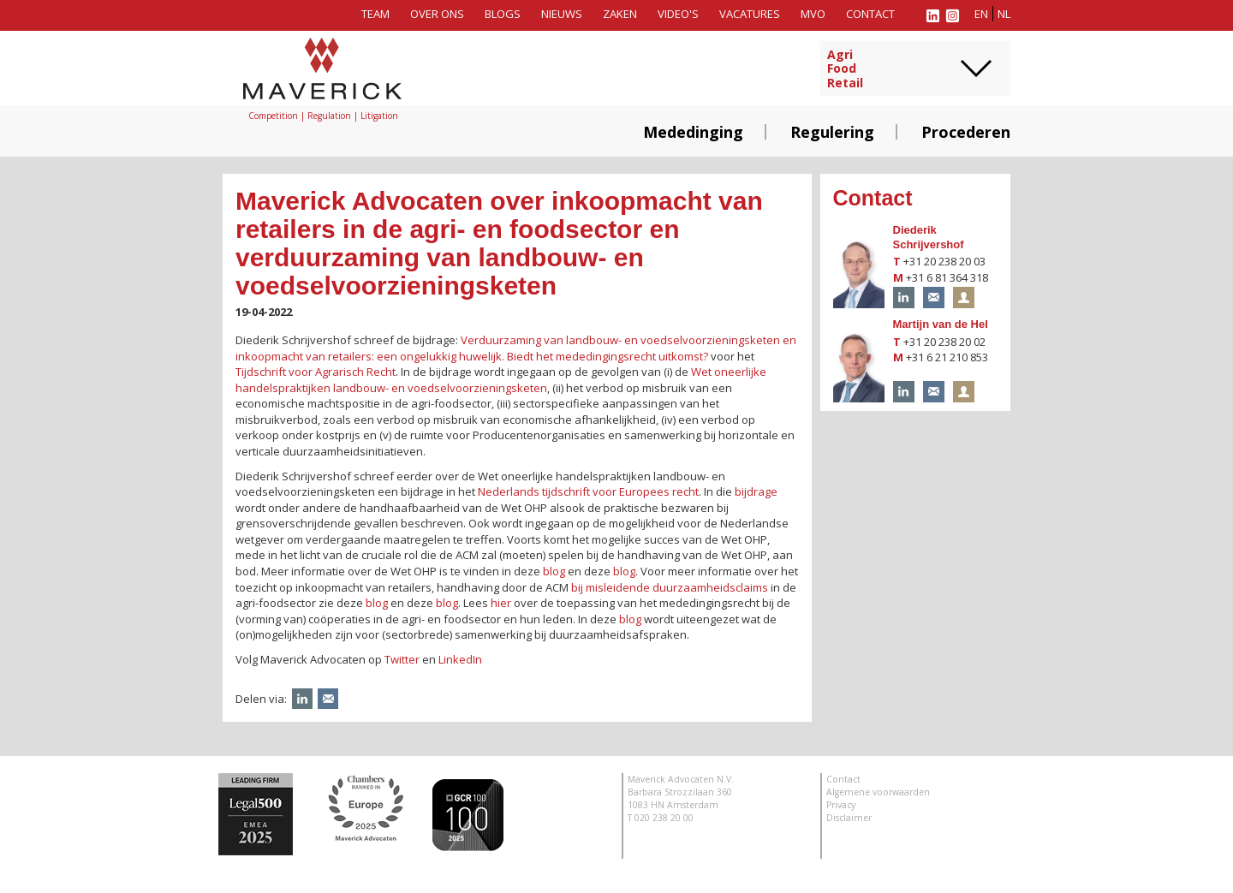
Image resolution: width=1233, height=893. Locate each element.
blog (554, 571)
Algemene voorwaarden (878, 792)
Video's (678, 13)
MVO (813, 13)
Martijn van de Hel (940, 324)
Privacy (840, 805)
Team (375, 13)
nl (1004, 13)
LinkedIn (460, 659)
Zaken (620, 13)
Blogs (503, 13)
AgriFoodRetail (845, 69)
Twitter (402, 659)
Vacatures (749, 13)
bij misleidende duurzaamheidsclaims (669, 587)
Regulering (832, 132)
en (981, 13)
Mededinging (693, 132)
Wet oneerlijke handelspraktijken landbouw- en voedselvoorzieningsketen (500, 380)
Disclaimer (849, 818)
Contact (870, 13)
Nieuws (561, 13)
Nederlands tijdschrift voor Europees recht (588, 491)
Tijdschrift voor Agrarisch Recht (315, 371)
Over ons (437, 13)
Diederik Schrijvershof (928, 237)
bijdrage (756, 491)
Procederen (965, 132)
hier (501, 602)
